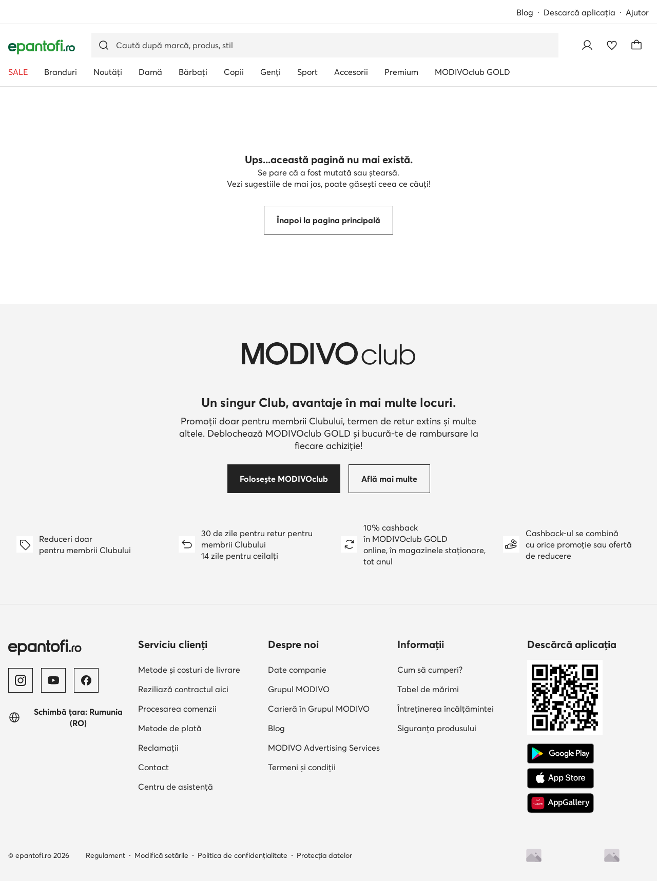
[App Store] (560, 778)
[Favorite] (612, 45)
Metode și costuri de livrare (189, 669)
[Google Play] (560, 753)
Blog (524, 12)
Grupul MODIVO (299, 689)
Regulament (105, 855)
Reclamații (158, 747)
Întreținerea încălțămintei (445, 708)
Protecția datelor (324, 855)
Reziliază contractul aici (183, 689)
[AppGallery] (560, 803)
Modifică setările (161, 855)
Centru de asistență (175, 786)
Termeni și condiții (302, 767)
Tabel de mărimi (428, 689)
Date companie (297, 669)
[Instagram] (20, 680)
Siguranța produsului (436, 728)
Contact (153, 767)
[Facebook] (86, 680)
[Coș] (636, 45)
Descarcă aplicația (579, 12)
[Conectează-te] (587, 45)
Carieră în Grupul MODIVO (319, 708)
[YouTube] (53, 680)
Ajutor (637, 12)
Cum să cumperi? (429, 669)
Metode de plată (170, 728)
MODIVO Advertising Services (324, 747)
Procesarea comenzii (177, 708)
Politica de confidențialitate (242, 855)
